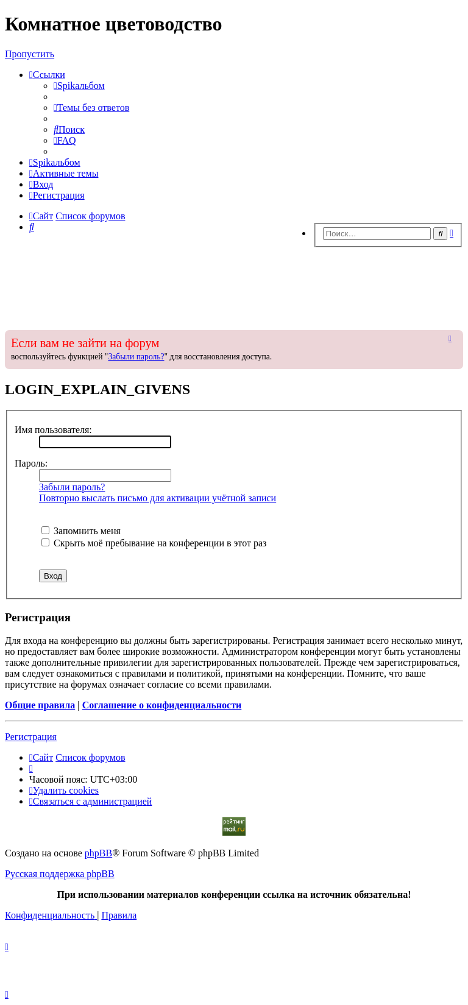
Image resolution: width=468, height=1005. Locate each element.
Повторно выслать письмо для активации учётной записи (157, 498)
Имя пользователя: (53, 430)
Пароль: (31, 463)
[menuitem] (79, 85)
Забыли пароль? (136, 356)
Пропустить (29, 54)
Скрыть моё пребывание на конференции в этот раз (153, 543)
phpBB (98, 853)
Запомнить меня (81, 531)
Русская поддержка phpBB (60, 874)
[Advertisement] (234, 285)
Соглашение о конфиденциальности (161, 705)
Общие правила (40, 705)
